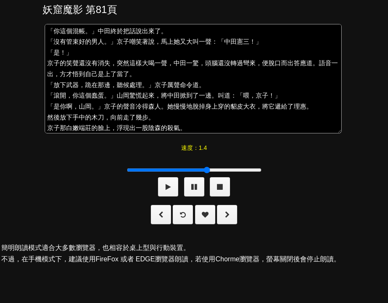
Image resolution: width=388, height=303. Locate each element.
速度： (194, 147)
